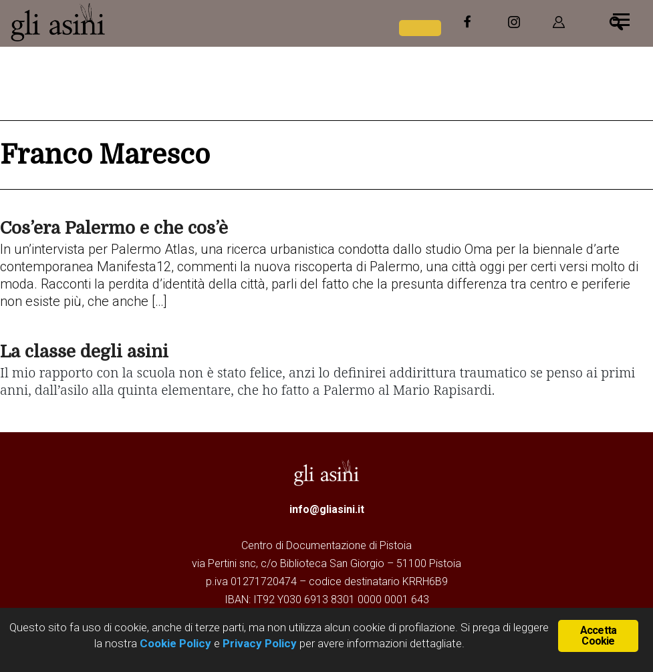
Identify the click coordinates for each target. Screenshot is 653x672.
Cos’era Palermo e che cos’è (114, 228)
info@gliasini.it (326, 509)
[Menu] (621, 18)
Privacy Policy (260, 643)
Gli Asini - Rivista (110, 22)
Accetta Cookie (598, 635)
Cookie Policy (174, 643)
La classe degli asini (84, 351)
